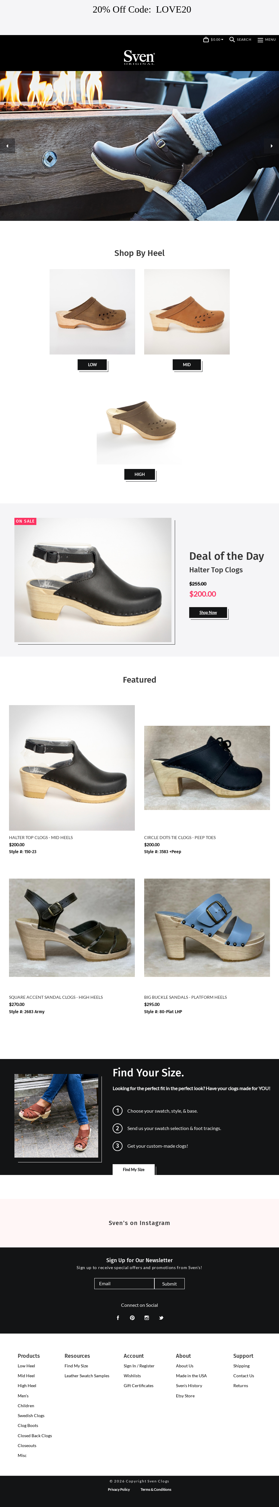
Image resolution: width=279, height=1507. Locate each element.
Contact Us (243, 1375)
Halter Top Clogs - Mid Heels (41, 837)
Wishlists (132, 1375)
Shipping (241, 1365)
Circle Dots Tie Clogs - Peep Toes (180, 837)
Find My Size (133, 1169)
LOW (92, 364)
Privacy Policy (119, 1489)
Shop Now (208, 612)
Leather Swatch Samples (87, 1375)
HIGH (140, 474)
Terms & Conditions (156, 1489)
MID (187, 364)
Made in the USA (191, 1375)
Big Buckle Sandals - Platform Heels (185, 997)
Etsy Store (185, 1395)
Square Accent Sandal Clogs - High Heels (56, 997)
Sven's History (189, 1385)
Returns (240, 1385)
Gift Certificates (138, 1385)
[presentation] (26, 1366)
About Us (184, 1365)
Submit (169, 1283)
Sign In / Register (139, 1365)
